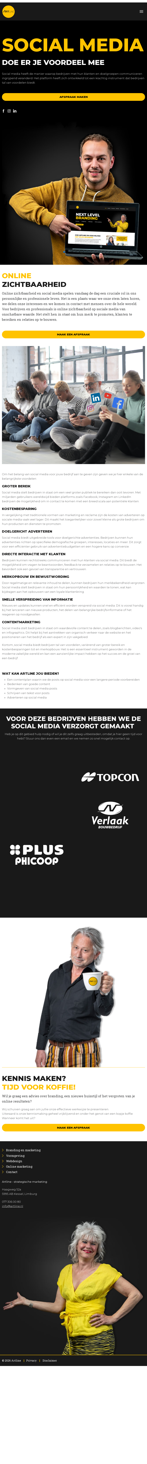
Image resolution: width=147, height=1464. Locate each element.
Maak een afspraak (73, 334)
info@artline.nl (12, 1206)
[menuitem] (23, 1150)
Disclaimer (50, 1360)
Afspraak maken (73, 97)
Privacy (31, 1360)
